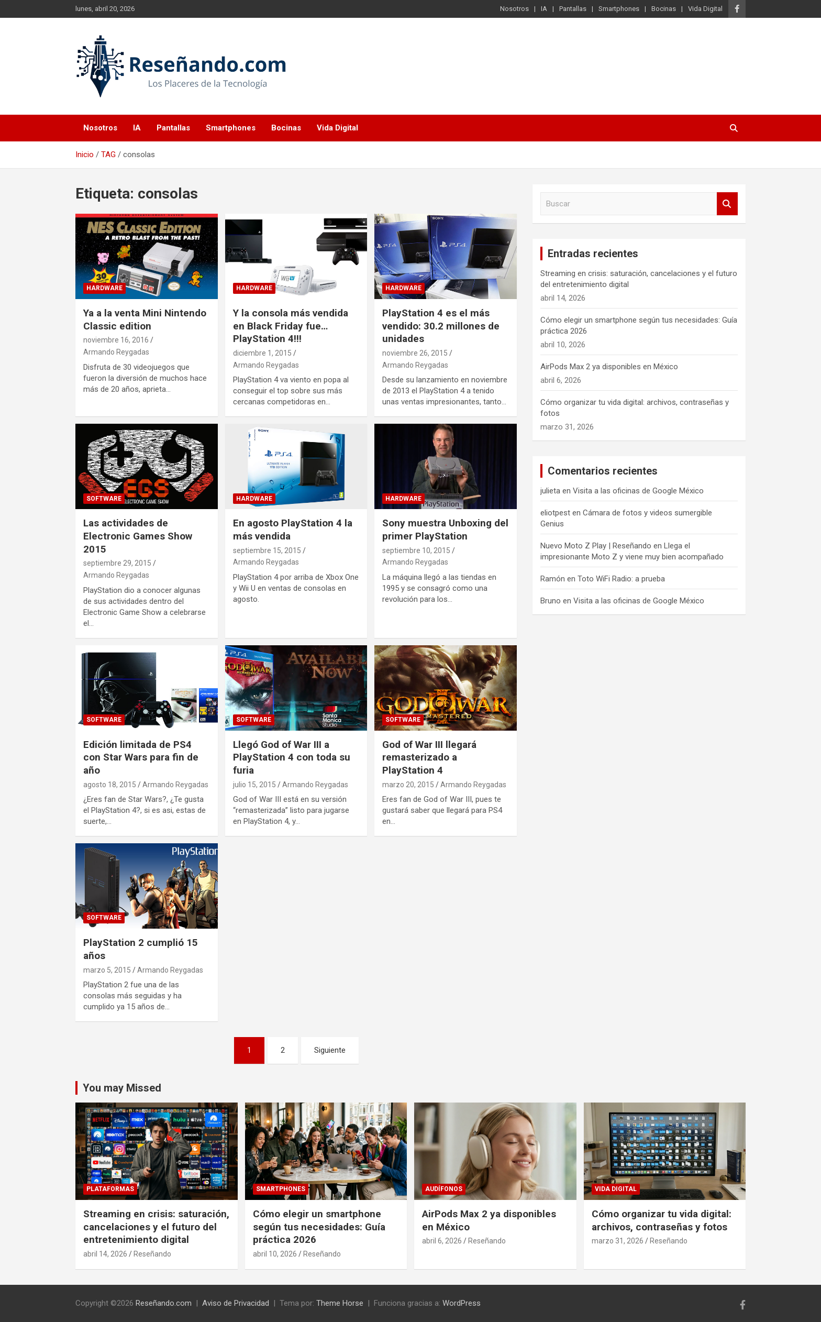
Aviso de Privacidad (235, 1303)
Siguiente (330, 1050)
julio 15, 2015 (254, 784)
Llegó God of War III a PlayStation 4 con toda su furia (291, 757)
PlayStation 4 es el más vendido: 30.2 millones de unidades (441, 326)
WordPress (461, 1303)
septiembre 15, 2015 (267, 550)
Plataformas (110, 1189)
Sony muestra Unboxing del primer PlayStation (445, 529)
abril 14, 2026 (105, 1254)
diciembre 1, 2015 (262, 353)
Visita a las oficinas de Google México (638, 490)
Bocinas (663, 9)
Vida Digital (705, 9)
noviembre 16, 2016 (116, 340)
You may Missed (122, 1088)
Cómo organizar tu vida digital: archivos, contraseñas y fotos (661, 1220)
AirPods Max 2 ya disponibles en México (609, 366)
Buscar (727, 204)
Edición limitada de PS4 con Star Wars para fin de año (140, 757)
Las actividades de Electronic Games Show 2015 (137, 536)
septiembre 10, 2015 (416, 550)
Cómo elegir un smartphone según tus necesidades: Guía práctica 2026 (319, 1227)
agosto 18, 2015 (109, 784)
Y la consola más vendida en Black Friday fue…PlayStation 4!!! (290, 326)
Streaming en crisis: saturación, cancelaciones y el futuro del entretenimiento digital (156, 1227)
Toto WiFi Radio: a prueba (621, 578)
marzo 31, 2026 (618, 1241)
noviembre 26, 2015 (415, 353)
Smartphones (618, 9)
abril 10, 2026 (275, 1254)
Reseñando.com (164, 1303)
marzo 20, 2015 (408, 784)
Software (103, 498)
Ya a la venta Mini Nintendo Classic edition (144, 319)
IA (544, 9)
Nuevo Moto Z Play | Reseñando (595, 545)
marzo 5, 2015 (107, 970)
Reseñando (152, 1254)
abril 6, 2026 (442, 1241)
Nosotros (514, 9)
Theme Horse (339, 1303)
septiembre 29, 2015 (117, 563)
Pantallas (572, 9)
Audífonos (443, 1189)
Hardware (104, 288)
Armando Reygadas (116, 352)
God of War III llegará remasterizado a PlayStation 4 (429, 757)
